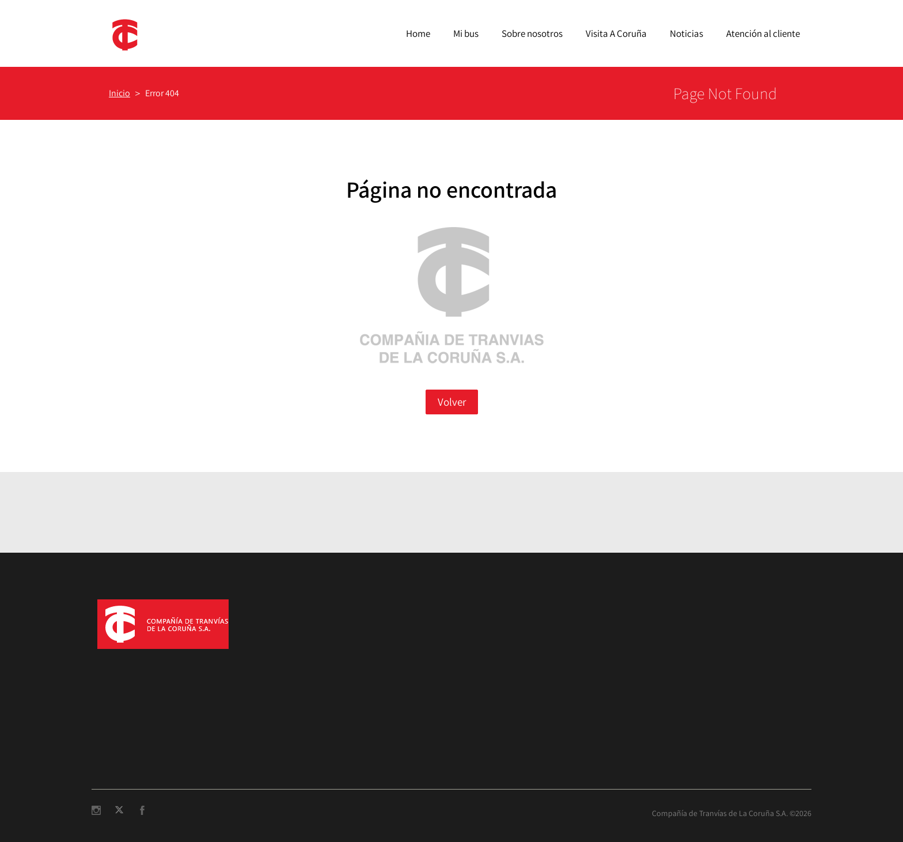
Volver (452, 402)
